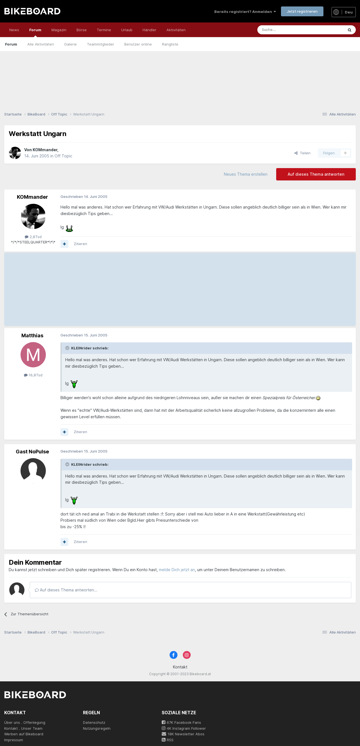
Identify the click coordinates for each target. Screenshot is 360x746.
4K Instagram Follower (184, 728)
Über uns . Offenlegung (24, 722)
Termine (104, 30)
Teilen (302, 153)
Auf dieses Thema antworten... (66, 589)
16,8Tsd (33, 375)
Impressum (13, 740)
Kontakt (180, 666)
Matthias (32, 335)
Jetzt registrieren (302, 11)
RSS (168, 740)
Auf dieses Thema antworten (316, 174)
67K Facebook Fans (181, 722)
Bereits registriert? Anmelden (245, 11)
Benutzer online (138, 44)
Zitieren (80, 243)
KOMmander (45, 149)
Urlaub (126, 30)
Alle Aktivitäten (40, 44)
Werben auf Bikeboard (23, 734)
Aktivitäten (176, 30)
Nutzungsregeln (97, 728)
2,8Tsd (33, 236)
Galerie (70, 44)
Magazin (58, 30)
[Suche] (287, 29)
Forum (35, 32)
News (14, 30)
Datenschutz (94, 722)
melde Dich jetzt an (177, 569)
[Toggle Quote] (67, 348)
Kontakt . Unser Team (23, 728)
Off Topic (63, 155)
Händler (149, 30)
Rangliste (170, 44)
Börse (81, 30)
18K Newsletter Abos (183, 734)
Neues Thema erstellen (245, 174)
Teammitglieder (100, 44)
